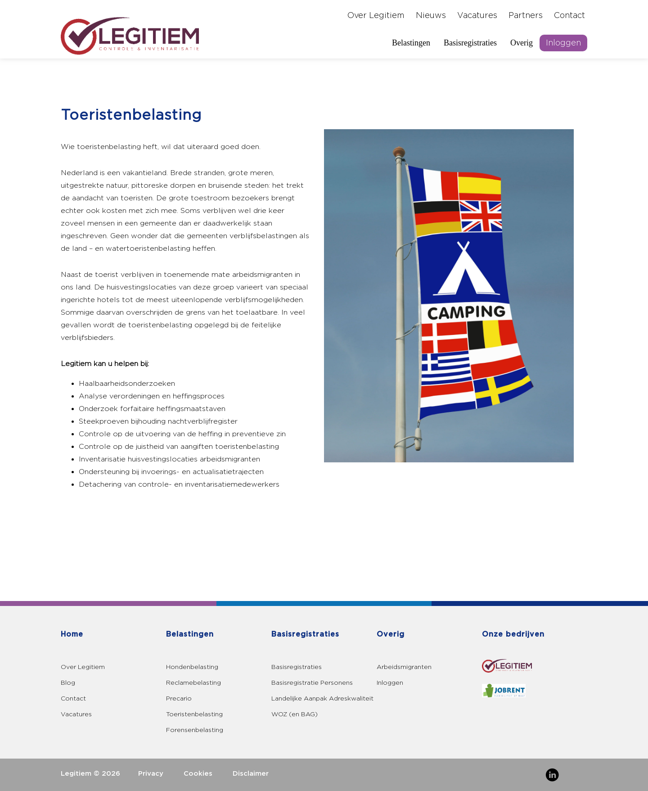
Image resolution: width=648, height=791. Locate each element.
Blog (68, 683)
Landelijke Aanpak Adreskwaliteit (322, 698)
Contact (569, 15)
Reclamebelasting (193, 683)
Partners (525, 15)
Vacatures (477, 15)
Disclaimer (251, 773)
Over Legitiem (376, 15)
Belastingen (411, 42)
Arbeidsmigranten (404, 667)
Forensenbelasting (194, 730)
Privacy (150, 773)
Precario (179, 698)
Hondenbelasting (192, 667)
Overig (521, 42)
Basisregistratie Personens (312, 683)
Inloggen (563, 43)
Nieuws (431, 15)
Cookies (198, 773)
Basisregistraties (470, 42)
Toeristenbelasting (194, 714)
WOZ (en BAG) (294, 714)
